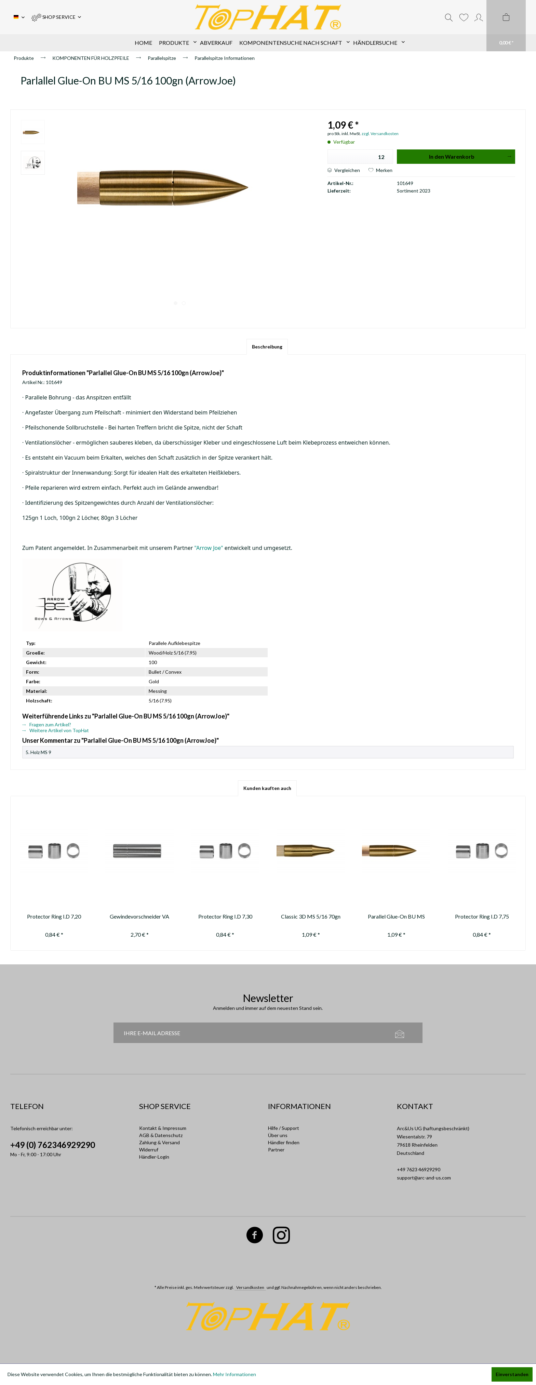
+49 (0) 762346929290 (52, 1145)
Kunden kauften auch (267, 788)
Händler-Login (154, 1157)
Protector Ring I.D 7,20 (54, 916)
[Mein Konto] (478, 17)
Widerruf (148, 1149)
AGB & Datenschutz (161, 1135)
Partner (276, 1149)
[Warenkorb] (506, 25)
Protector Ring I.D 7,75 (482, 916)
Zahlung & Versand (159, 1142)
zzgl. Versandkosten (380, 133)
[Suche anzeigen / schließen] (449, 17)
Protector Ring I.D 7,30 (225, 916)
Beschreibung (267, 346)
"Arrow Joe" (209, 548)
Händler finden (283, 1142)
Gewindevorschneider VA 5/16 (139, 917)
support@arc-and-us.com (424, 1177)
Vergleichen (343, 170)
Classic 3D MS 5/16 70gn (310, 916)
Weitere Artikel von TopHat (55, 730)
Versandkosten (250, 1287)
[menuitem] (56, 17)
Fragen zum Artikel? (46, 724)
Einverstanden (512, 1374)
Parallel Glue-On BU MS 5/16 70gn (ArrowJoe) (396, 917)
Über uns (277, 1135)
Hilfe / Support (283, 1128)
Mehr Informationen (234, 1374)
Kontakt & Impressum (162, 1128)
